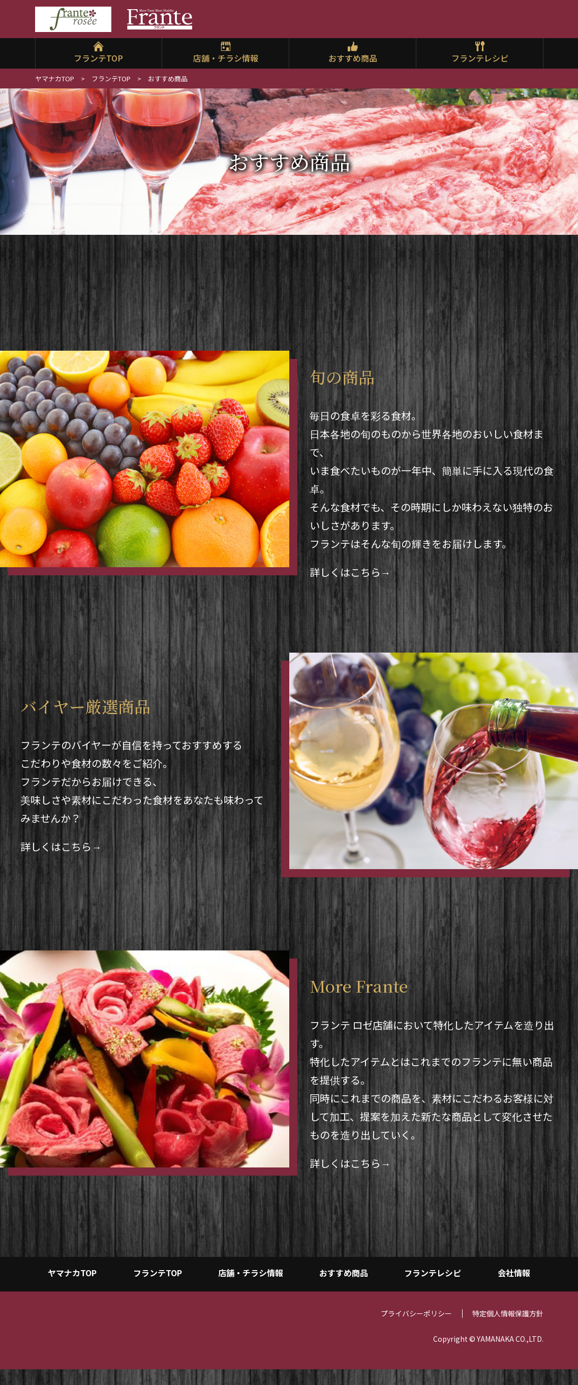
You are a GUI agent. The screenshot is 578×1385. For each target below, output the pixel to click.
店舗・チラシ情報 (225, 58)
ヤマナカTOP (54, 78)
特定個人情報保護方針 (507, 1326)
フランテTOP (98, 58)
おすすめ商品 (352, 58)
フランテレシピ (479, 58)
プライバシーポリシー (416, 1326)
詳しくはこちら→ (350, 572)
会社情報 (514, 1276)
